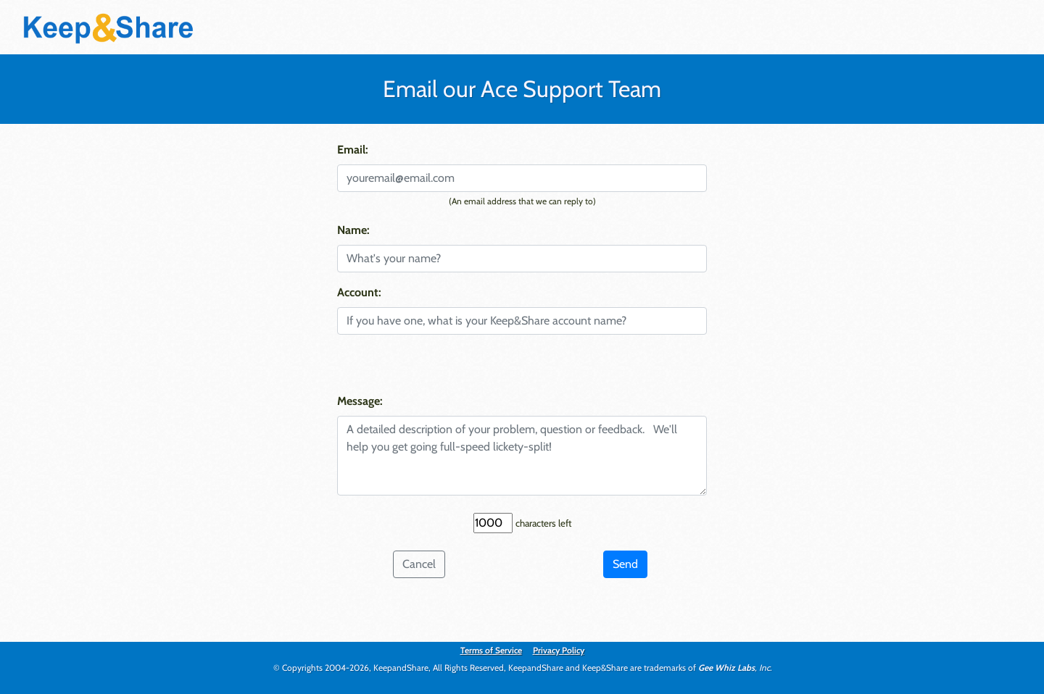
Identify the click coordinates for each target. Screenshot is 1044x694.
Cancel (419, 564)
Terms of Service (491, 650)
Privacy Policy (558, 650)
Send (625, 564)
